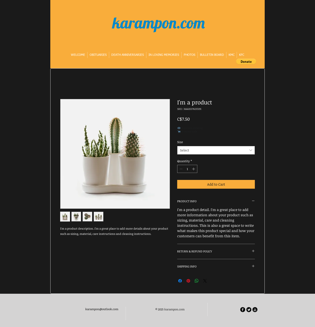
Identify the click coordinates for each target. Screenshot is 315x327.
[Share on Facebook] (180, 280)
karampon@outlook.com (101, 309)
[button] (246, 61)
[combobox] (216, 150)
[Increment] (194, 169)
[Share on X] (205, 280)
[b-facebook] (242, 309)
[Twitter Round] (248, 309)
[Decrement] (180, 169)
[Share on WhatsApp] (196, 280)
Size (180, 142)
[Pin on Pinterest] (188, 280)
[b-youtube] (254, 309)
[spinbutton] (187, 169)
